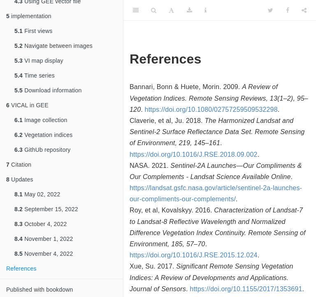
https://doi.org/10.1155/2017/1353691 (246, 288)
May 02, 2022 (37, 194)
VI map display (38, 60)
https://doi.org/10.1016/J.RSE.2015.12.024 (194, 255)
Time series (34, 75)
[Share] (304, 10)
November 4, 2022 (43, 253)
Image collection (40, 120)
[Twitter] (270, 10)
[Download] (189, 10)
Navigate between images (53, 45)
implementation (28, 16)
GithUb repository (42, 149)
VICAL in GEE (27, 105)
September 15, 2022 (46, 209)
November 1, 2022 (43, 239)
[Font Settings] (171, 10)
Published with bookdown (39, 289)
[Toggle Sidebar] (136, 10)
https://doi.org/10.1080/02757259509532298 (211, 109)
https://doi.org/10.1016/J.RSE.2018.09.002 (194, 154)
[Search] (154, 10)
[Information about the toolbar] (205, 10)
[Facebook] (287, 10)
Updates (19, 179)
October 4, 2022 (40, 224)
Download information (48, 90)
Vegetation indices (43, 135)
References (21, 268)
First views (33, 31)
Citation (18, 164)
